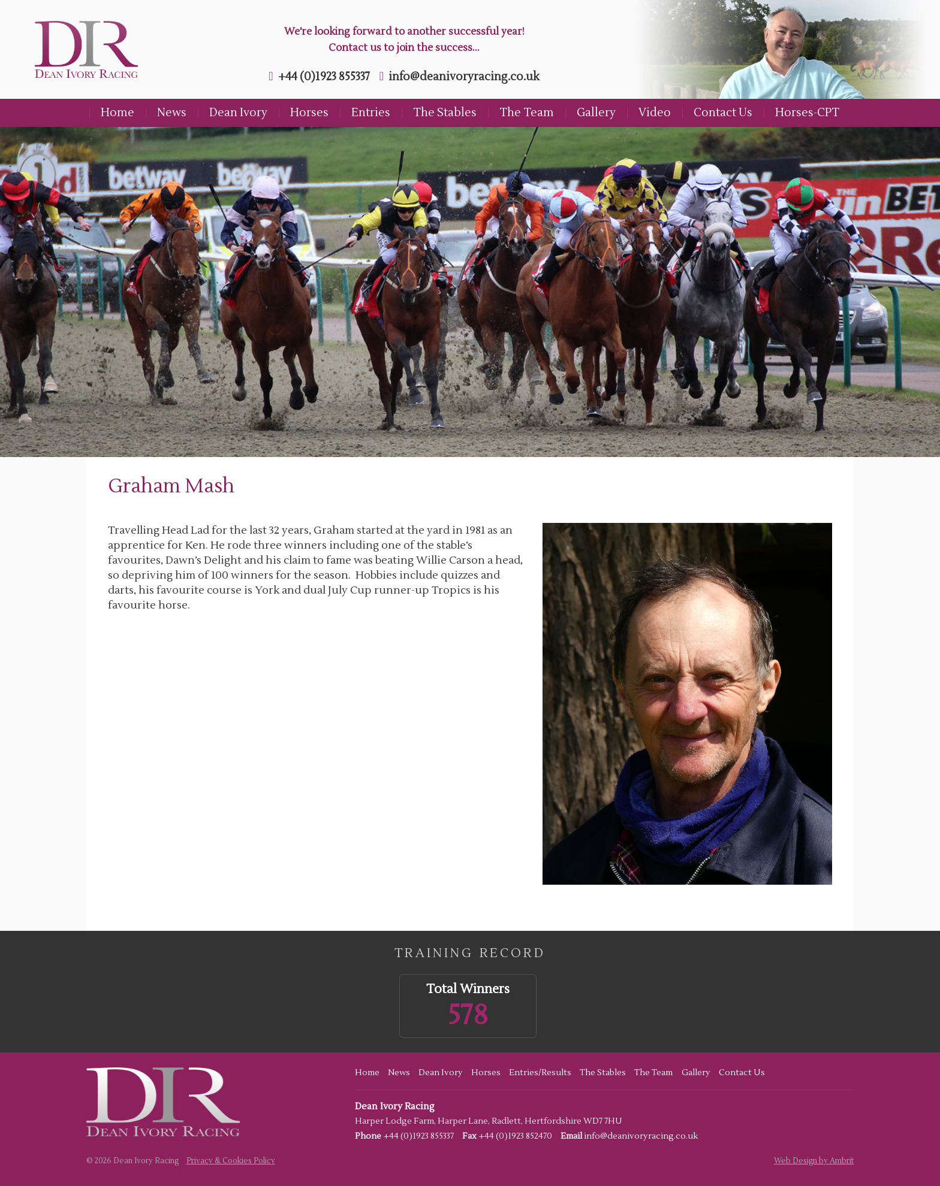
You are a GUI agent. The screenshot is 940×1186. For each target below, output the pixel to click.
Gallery (596, 112)
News (171, 112)
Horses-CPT (807, 112)
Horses (309, 112)
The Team (526, 112)
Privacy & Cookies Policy (230, 1161)
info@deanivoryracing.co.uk (464, 76)
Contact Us (723, 112)
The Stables (445, 112)
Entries (370, 112)
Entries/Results (540, 1072)
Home (117, 112)
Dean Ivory (238, 112)
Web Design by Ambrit (814, 1161)
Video (654, 112)
